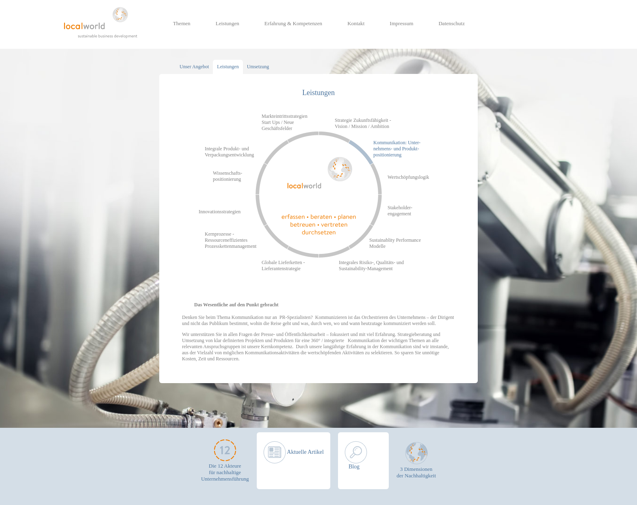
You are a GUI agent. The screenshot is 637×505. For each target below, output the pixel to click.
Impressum (401, 23)
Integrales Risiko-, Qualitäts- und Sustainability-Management (371, 265)
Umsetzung (258, 66)
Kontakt (355, 23)
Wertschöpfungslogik (408, 177)
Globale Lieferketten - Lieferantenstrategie (283, 265)
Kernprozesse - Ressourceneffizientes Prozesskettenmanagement (230, 240)
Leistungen (227, 23)
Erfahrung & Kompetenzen (293, 23)
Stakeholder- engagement (400, 211)
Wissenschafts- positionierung (227, 176)
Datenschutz (451, 23)
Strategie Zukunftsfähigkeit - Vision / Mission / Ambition (363, 123)
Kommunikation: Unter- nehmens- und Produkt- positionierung (396, 149)
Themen (182, 23)
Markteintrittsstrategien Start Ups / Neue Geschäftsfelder (285, 122)
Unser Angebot (194, 66)
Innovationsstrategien (219, 212)
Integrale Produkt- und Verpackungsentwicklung (229, 152)
